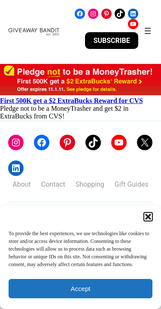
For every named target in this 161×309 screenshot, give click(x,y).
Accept (81, 288)
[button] (148, 216)
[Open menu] (148, 31)
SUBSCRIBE (112, 40)
